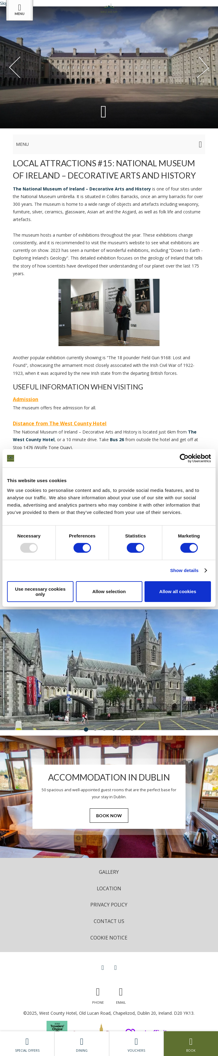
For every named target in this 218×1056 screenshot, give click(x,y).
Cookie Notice (108, 937)
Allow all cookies (177, 591)
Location (109, 888)
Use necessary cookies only (40, 591)
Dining (82, 1043)
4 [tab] (114, 729)
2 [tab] (95, 729)
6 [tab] (132, 729)
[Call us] (98, 994)
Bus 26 (117, 439)
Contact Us (109, 921)
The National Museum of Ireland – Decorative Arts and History (82, 189)
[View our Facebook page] (102, 967)
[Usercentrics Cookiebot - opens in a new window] (184, 458)
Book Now (109, 815)
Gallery (109, 872)
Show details (184, 570)
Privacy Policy (108, 904)
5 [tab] (123, 729)
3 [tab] (104, 729)
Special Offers (27, 1043)
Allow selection (109, 591)
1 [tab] (86, 729)
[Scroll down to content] (103, 110)
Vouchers (136, 1043)
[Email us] (121, 994)
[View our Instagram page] (115, 967)
